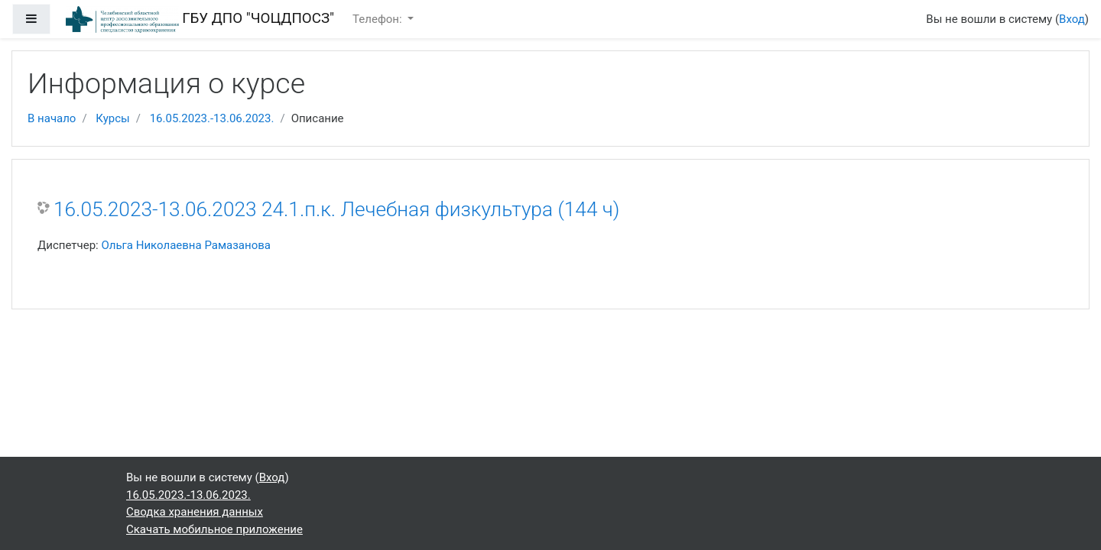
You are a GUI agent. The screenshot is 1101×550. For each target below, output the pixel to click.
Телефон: (378, 19)
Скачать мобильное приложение (214, 529)
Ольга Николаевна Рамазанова (186, 245)
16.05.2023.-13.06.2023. (212, 118)
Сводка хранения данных (194, 512)
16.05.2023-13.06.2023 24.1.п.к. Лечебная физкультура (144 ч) (336, 209)
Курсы (112, 118)
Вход (1072, 19)
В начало (52, 118)
